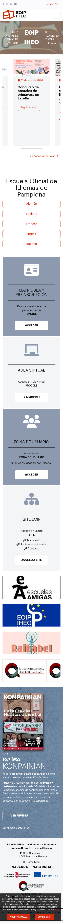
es (47, 4)
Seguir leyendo (28, 107)
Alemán (31, 203)
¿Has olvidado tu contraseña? (33, 463)
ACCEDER (31, 325)
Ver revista (19, 815)
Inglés (31, 233)
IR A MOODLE (31, 397)
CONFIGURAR (44, 917)
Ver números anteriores (16, 828)
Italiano (31, 243)
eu (51, 4)
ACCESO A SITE (31, 560)
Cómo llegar (33, 862)
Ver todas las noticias (44, 156)
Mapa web (33, 540)
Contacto (33, 548)
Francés (31, 223)
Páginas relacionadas (33, 544)
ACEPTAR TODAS (18, 917)
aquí (57, 909)
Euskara (31, 213)
